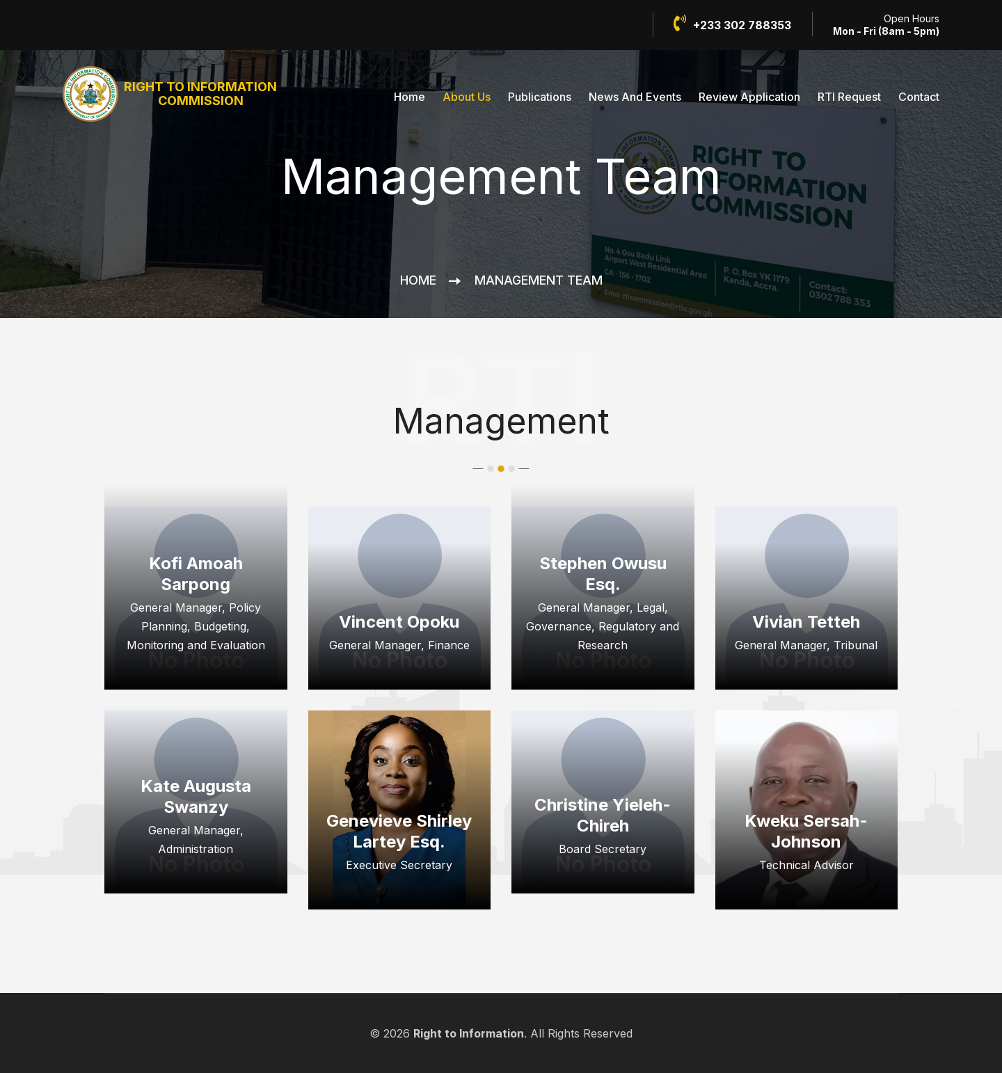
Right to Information (468, 1033)
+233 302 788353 (732, 23)
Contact (918, 97)
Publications (539, 97)
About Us (467, 97)
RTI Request (849, 97)
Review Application (749, 97)
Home (409, 97)
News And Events (635, 97)
